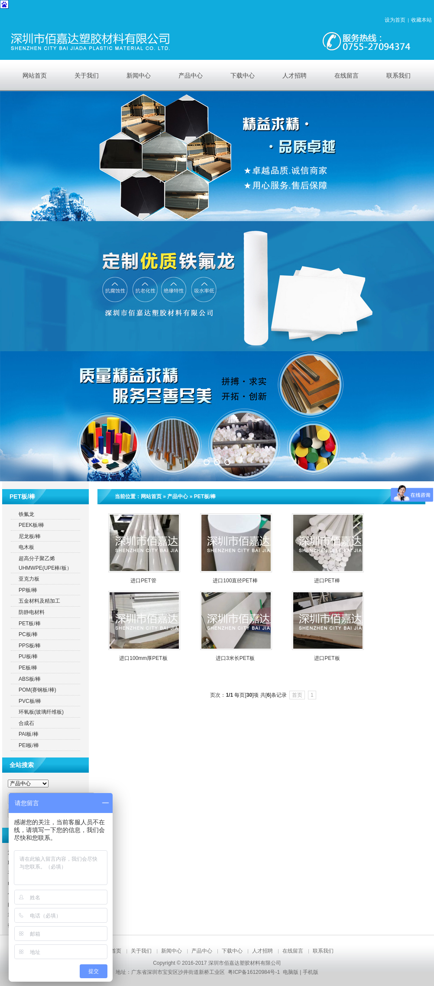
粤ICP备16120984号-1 (254, 972)
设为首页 (395, 20)
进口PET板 (327, 658)
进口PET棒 (327, 581)
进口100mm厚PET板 (143, 658)
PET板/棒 (205, 496)
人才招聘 (262, 951)
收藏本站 (421, 20)
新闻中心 (171, 951)
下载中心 (232, 951)
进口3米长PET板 (235, 658)
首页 (297, 695)
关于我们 (141, 951)
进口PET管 (143, 581)
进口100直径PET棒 (235, 581)
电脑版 (290, 972)
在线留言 (292, 951)
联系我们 (323, 951)
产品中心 (177, 496)
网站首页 (151, 496)
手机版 (310, 972)
